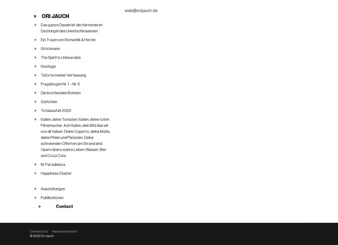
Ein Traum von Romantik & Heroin (68, 40)
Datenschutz (39, 231)
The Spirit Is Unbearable (61, 58)
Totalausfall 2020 (56, 111)
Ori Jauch (55, 16)
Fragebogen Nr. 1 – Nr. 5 (60, 84)
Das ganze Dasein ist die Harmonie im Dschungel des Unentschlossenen (71, 28)
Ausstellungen (53, 189)
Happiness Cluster (56, 173)
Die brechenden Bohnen (61, 93)
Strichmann (50, 49)
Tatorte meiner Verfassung (63, 75)
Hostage (48, 66)
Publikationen (52, 198)
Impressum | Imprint (65, 231)
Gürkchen (49, 102)
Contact (64, 206)
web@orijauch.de (141, 11)
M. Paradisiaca (53, 164)
